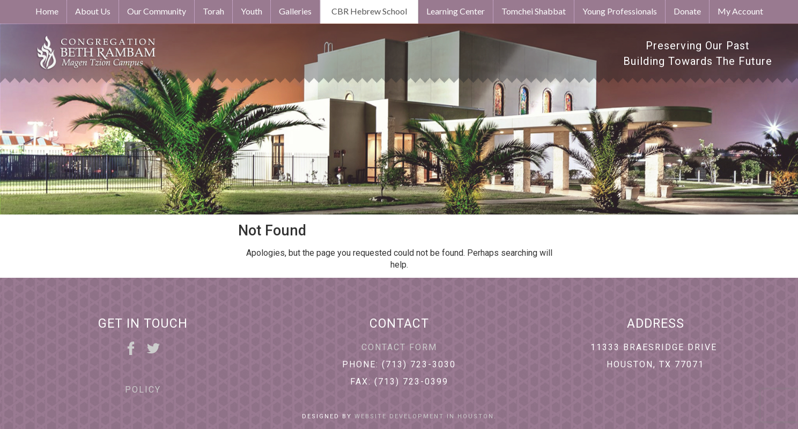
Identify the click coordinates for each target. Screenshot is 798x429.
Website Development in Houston (424, 416)
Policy (143, 389)
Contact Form (399, 347)
